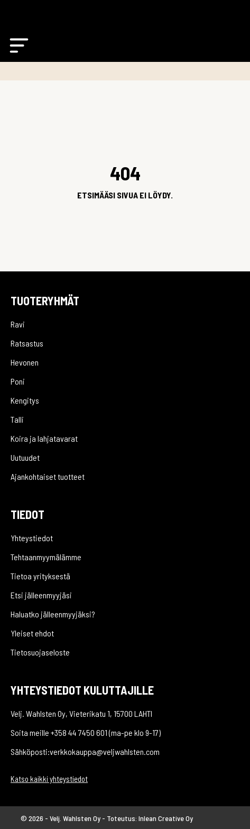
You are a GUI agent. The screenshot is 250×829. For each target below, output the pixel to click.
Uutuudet (25, 457)
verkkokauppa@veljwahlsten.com (105, 751)
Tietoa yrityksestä (40, 576)
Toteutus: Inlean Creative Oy (150, 818)
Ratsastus (27, 343)
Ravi (18, 324)
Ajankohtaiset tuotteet (48, 476)
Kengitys (25, 400)
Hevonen (25, 362)
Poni (18, 381)
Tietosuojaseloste (40, 652)
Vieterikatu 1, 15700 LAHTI (110, 713)
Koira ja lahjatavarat (44, 438)
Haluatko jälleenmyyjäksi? (53, 614)
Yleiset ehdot (32, 633)
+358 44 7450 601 (79, 732)
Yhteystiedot (32, 538)
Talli (17, 419)
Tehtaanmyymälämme (46, 557)
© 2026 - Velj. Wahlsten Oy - (64, 818)
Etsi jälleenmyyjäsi (41, 595)
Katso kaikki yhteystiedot (49, 779)
